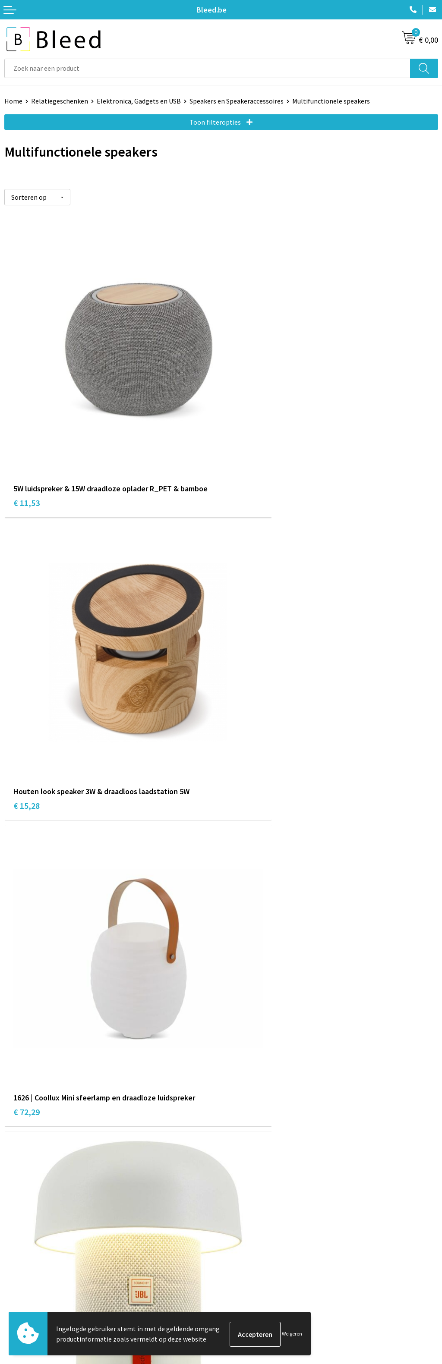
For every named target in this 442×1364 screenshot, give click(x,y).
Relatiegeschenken (59, 101)
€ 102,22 (28, 962)
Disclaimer (241, 1290)
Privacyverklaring (251, 1277)
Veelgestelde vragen (255, 1131)
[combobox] (207, 68)
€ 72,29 (26, 706)
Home (13, 101)
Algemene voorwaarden (260, 1251)
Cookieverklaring (250, 1264)
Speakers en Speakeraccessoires (236, 101)
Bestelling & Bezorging (38, 1264)
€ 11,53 (26, 451)
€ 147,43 (245, 962)
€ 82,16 (243, 706)
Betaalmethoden (29, 1277)
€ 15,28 (243, 451)
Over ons (238, 1118)
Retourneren (23, 1290)
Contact (16, 1251)
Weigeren (292, 1334)
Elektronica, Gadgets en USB (139, 101)
